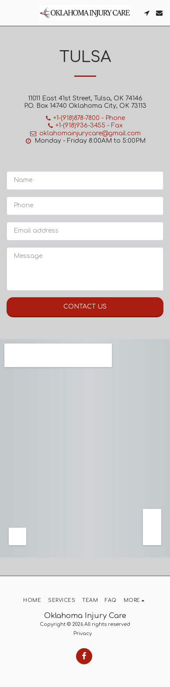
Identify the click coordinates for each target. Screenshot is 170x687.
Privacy (82, 633)
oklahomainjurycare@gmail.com (85, 133)
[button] (9, 12)
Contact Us (85, 306)
